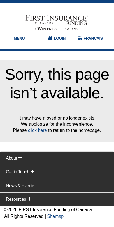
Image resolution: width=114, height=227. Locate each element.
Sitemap (55, 216)
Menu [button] (19, 38)
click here (37, 130)
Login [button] (60, 38)
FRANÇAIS (93, 38)
